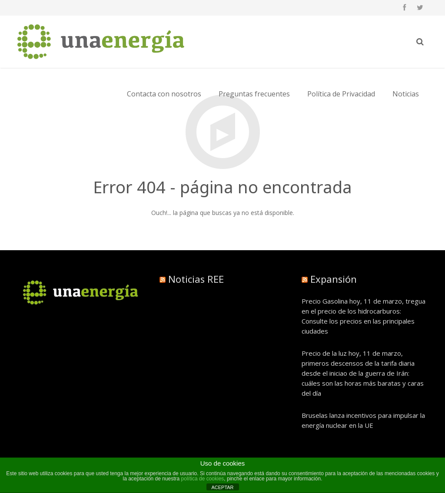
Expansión (333, 278)
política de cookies (202, 479)
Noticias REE (196, 278)
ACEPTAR (222, 487)
